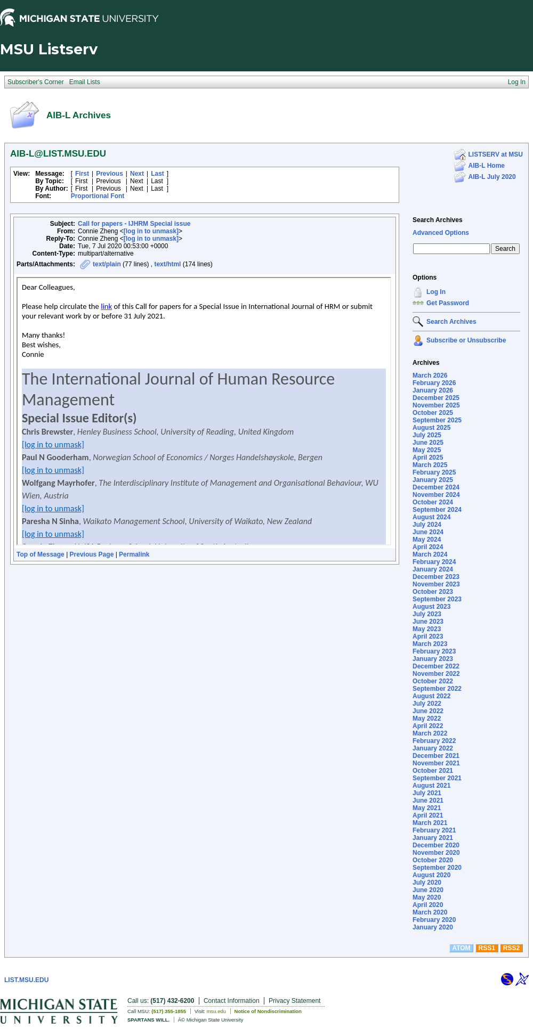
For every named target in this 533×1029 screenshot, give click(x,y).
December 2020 (436, 845)
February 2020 (434, 920)
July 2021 (427, 793)
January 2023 (433, 659)
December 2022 (436, 666)
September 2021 (437, 778)
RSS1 (487, 948)
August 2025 (431, 427)
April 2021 (428, 815)
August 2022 (431, 696)
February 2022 (434, 741)
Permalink (134, 554)
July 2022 (427, 703)
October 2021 (433, 770)
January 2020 (433, 927)
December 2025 (436, 398)
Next (137, 173)
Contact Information (232, 1001)
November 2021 (436, 763)
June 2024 (428, 532)
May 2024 (427, 539)
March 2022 (430, 733)
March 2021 (430, 823)
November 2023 (436, 584)
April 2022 (428, 726)
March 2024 (430, 554)
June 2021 (428, 800)
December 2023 (436, 577)
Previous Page (92, 554)
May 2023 (427, 629)
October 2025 (433, 412)
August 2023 (431, 606)
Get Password (447, 303)
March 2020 (430, 912)
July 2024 (427, 524)
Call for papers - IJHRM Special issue (134, 223)
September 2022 (437, 688)
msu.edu (216, 1011)
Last (157, 173)
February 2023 (434, 651)
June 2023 (428, 621)
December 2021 (436, 756)
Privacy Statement (294, 1001)
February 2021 (434, 830)
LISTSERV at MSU (496, 154)
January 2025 (433, 480)
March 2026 (430, 375)
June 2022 (428, 711)
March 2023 (430, 644)
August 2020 (431, 875)
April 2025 (428, 457)
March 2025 (430, 465)
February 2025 (434, 472)
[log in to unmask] (151, 231)
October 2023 (433, 591)
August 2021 (431, 785)
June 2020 (428, 890)
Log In (436, 292)
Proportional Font (98, 196)
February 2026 (434, 383)
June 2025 (428, 442)
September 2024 (437, 509)
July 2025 (427, 435)
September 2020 (437, 867)
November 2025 (436, 405)
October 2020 (433, 860)
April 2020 (428, 905)
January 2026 (433, 390)
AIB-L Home (487, 165)
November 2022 (436, 673)
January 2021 (433, 838)
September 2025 (437, 420)
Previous (109, 173)
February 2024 (434, 562)
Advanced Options (441, 232)
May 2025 (427, 450)
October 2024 (433, 502)
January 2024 (433, 569)
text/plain (107, 264)
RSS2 (511, 948)
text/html (167, 264)
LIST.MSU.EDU (26, 980)
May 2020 (427, 897)
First (82, 173)
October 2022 (433, 681)
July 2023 (427, 614)
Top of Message (40, 554)
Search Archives (438, 220)
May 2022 (427, 718)
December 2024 (436, 487)
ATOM (461, 948)
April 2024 (428, 547)
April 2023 (428, 636)
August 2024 (431, 517)
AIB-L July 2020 (492, 177)
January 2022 (433, 748)
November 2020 (436, 852)
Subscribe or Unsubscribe (466, 340)
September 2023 (437, 599)
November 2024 (436, 495)
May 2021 (427, 808)
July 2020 (427, 882)
